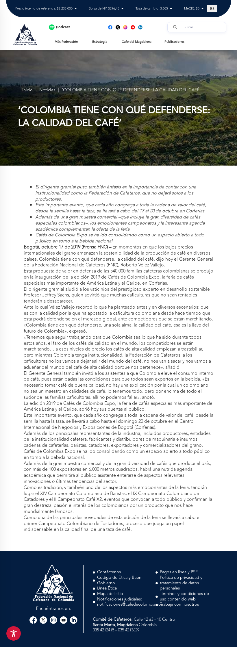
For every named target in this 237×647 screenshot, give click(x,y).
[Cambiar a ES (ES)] (212, 8)
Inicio (27, 90)
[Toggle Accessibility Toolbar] (13, 633)
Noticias (47, 90)
